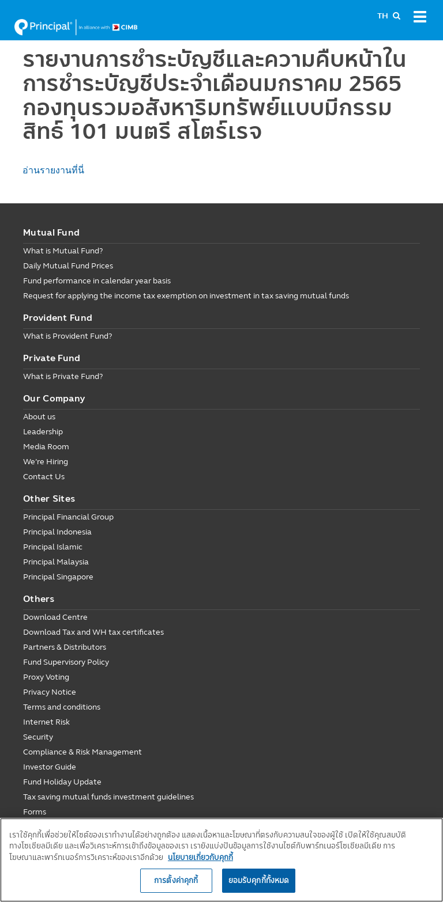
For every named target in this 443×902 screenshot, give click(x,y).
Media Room (46, 447)
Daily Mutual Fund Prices (68, 266)
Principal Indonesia (57, 532)
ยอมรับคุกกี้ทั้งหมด (259, 880)
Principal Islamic (52, 547)
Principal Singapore (58, 577)
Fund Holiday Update (62, 782)
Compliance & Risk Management (82, 752)
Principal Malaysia (56, 562)
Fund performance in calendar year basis (97, 281)
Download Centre (55, 617)
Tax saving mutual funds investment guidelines (108, 797)
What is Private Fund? (63, 376)
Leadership (43, 432)
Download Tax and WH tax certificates (93, 632)
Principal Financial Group (68, 517)
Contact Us (44, 477)
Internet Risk (46, 722)
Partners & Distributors (64, 647)
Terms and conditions (61, 707)
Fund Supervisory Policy (66, 662)
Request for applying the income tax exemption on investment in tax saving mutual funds (186, 296)
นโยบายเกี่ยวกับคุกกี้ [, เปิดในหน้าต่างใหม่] (200, 857)
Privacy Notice (49, 692)
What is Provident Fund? (67, 336)
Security (38, 737)
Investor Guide (49, 767)
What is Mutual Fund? (63, 251)
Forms (34, 812)
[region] (221, 860)
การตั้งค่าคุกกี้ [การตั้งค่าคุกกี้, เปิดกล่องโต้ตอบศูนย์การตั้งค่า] (176, 880)
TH (382, 16)
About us (39, 417)
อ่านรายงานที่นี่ (53, 170)
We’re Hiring (45, 462)
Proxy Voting (46, 677)
